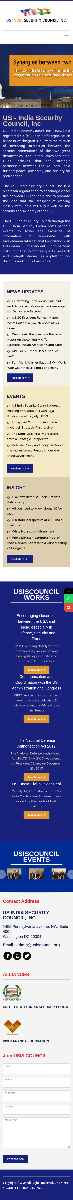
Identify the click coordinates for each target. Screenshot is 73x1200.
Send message (15, 1158)
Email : (8, 1079)
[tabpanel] (36, 76)
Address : (9, 1106)
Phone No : (10, 1093)
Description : (12, 1120)
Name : (8, 1066)
